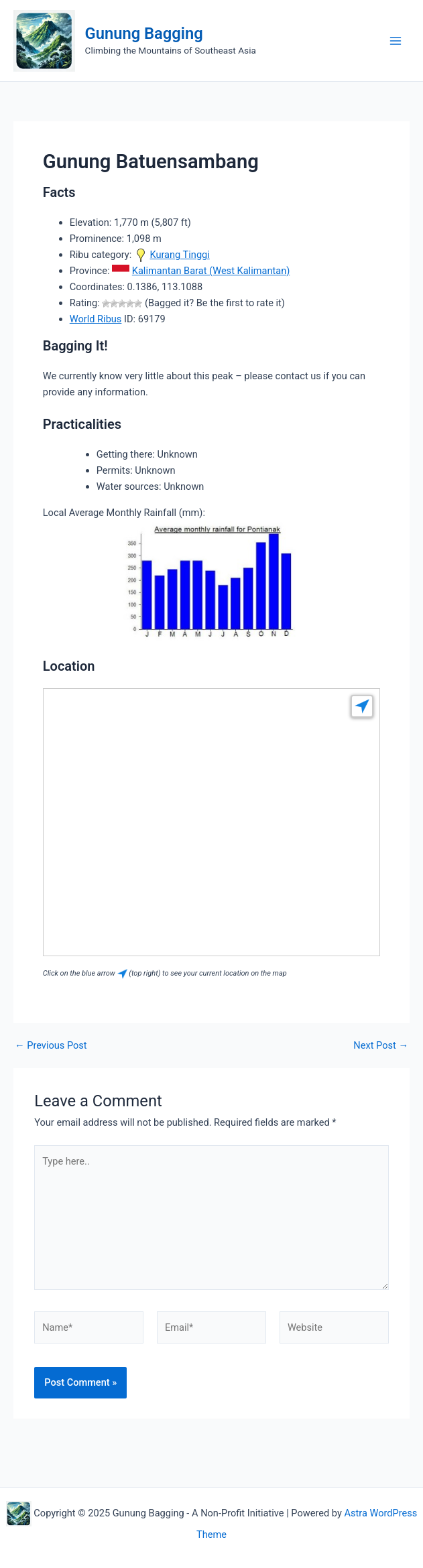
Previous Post (51, 1046)
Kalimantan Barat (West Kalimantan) (211, 271)
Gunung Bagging (144, 33)
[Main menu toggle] (395, 41)
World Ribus (96, 319)
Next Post (380, 1046)
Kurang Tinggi (179, 255)
